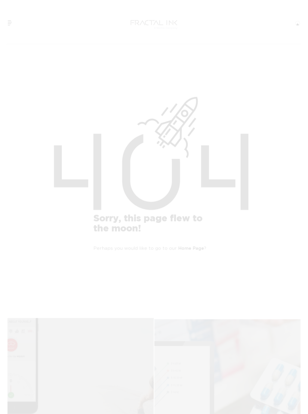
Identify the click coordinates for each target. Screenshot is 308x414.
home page (191, 248)
